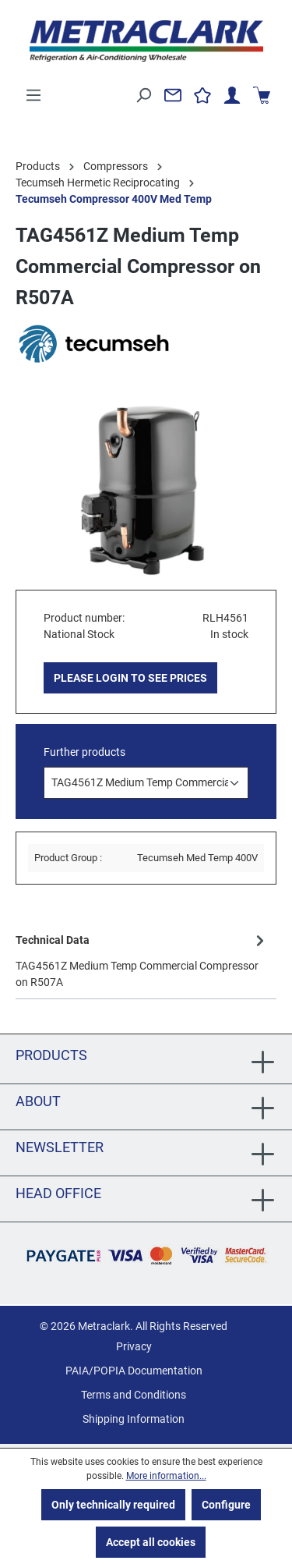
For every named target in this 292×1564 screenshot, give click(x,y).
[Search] (143, 95)
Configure (226, 1504)
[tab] (142, 960)
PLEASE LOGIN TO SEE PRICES (130, 678)
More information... (166, 1475)
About (38, 1101)
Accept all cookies (150, 1542)
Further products (84, 752)
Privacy (134, 1346)
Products (51, 1055)
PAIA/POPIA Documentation (133, 1370)
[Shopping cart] (261, 95)
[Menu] (33, 95)
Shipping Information (134, 1419)
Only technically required (113, 1504)
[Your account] (232, 95)
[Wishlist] (202, 95)
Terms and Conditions (133, 1394)
